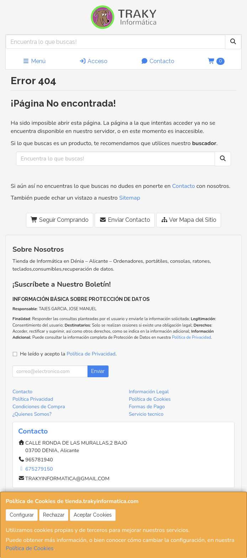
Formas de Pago (147, 406)
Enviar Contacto (124, 219)
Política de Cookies (29, 548)
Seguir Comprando (60, 219)
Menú (34, 61)
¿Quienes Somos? (32, 414)
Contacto (157, 61)
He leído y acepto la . (68, 353)
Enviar (98, 371)
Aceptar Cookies (93, 515)
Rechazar (53, 515)
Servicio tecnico (146, 414)
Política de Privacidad (191, 337)
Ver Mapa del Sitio (188, 219)
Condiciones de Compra (38, 406)
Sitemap (129, 198)
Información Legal (149, 391)
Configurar (22, 515)
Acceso (93, 61)
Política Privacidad (32, 399)
